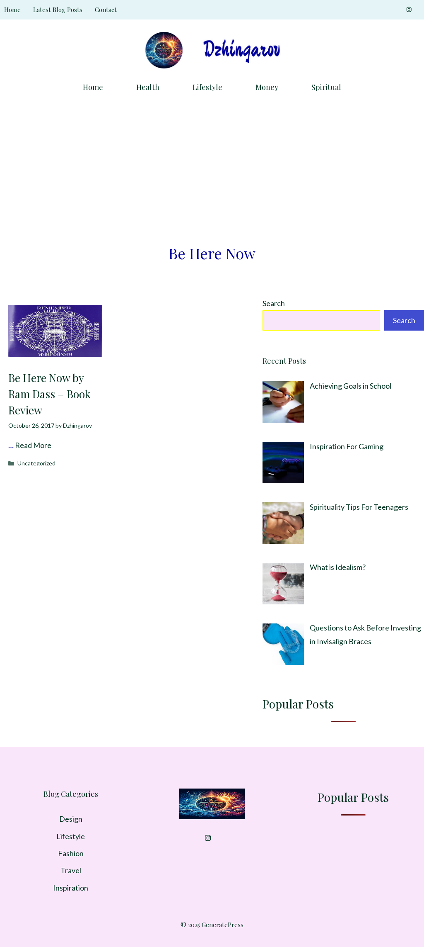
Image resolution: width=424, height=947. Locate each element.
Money (266, 87)
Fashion (71, 853)
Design (70, 818)
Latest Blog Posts (57, 9)
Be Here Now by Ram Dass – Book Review (49, 393)
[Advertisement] (212, 164)
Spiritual (326, 87)
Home (12, 9)
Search (274, 303)
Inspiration (70, 887)
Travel (70, 870)
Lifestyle (207, 87)
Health (147, 87)
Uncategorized (36, 463)
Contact (106, 9)
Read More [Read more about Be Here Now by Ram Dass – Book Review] (33, 445)
